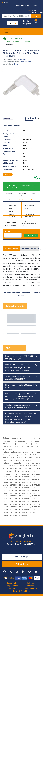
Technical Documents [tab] (30, 248)
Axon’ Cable (34, 441)
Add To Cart (31, 235)
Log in (26, 21)
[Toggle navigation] (7, 31)
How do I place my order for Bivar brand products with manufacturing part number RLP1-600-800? (21, 396)
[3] (30, 118)
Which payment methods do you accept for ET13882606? (21, 377)
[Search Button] (36, 16)
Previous (7, 324)
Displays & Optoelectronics (16, 38)
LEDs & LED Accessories (12, 41)
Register (27, 24)
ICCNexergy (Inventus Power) (17, 444)
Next (36, 324)
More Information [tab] (11, 248)
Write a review (29, 120)
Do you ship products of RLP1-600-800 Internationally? (21, 357)
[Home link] (4, 38)
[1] (26, 118)
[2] (28, 118)
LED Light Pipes (26, 41)
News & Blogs (22, 556)
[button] (35, 22)
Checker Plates (28, 452)
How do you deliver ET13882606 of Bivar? (21, 386)
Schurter (30, 446)
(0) (39, 118)
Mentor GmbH (7, 449)
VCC (23, 446)
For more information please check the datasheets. (21, 294)
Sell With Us (22, 564)
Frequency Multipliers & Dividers (19, 460)
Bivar (16, 64)
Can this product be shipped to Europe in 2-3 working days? (21, 406)
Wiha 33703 (22, 515)
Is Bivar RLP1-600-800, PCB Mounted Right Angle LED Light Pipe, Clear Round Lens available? (21, 367)
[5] (35, 118)
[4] (33, 118)
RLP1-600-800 (25, 62)
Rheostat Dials (8, 457)
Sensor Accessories (24, 457)
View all (7, 174)
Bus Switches (34, 455)
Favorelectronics (20, 441)
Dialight (16, 446)
